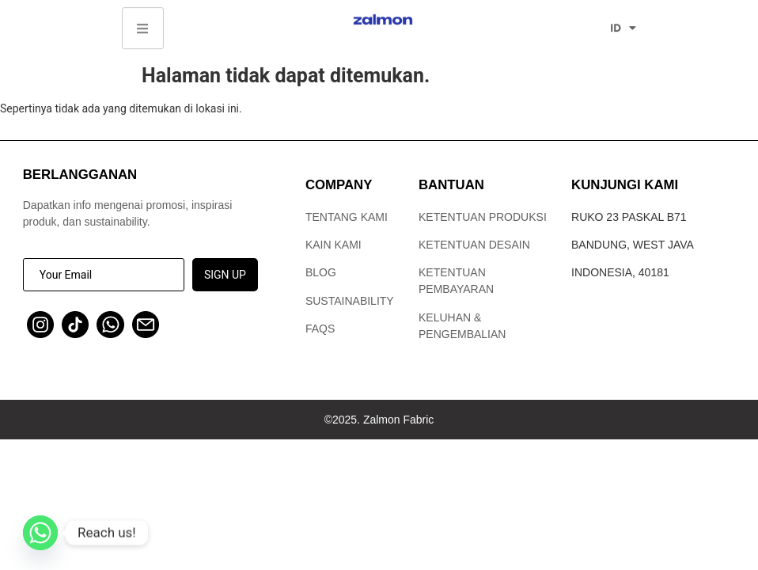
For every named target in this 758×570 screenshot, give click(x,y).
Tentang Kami (346, 217)
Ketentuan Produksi (483, 217)
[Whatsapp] (40, 532)
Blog (320, 272)
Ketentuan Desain (474, 244)
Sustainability (349, 300)
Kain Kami (333, 244)
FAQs (320, 328)
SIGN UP (225, 274)
